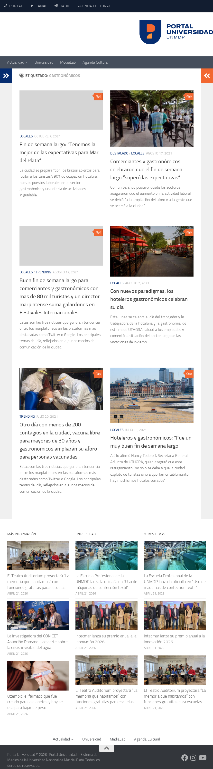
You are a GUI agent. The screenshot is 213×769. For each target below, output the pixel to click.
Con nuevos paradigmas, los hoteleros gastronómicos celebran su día (149, 299)
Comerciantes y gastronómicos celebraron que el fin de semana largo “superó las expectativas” (146, 169)
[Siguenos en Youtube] (202, 757)
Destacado (119, 153)
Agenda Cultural (96, 62)
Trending (43, 272)
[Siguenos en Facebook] (184, 757)
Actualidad (15, 62)
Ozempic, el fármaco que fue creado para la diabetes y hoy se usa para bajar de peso (35, 702)
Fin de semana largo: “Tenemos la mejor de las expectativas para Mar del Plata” (59, 152)
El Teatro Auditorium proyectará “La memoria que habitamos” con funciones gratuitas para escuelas (38, 581)
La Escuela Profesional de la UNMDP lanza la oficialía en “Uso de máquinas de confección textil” (106, 581)
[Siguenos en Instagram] (193, 757)
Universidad (44, 62)
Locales (26, 136)
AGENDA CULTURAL (94, 6)
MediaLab (68, 62)
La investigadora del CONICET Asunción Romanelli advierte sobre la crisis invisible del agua (37, 642)
